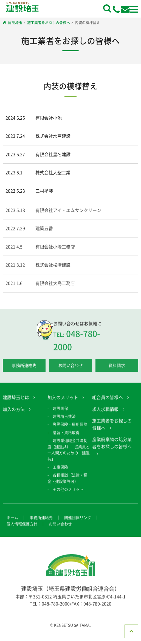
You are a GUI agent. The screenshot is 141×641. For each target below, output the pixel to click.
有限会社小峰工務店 (55, 250)
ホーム (12, 521)
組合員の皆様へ (107, 401)
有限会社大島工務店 (55, 286)
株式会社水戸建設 (52, 136)
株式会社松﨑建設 (52, 268)
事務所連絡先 (24, 369)
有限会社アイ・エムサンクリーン (68, 213)
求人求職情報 (105, 412)
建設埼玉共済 (64, 420)
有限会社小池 (48, 117)
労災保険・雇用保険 (70, 428)
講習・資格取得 (66, 436)
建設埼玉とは (16, 401)
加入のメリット (62, 401)
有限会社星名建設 (52, 154)
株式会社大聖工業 (52, 172)
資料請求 (117, 369)
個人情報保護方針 (22, 527)
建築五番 (44, 232)
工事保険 (60, 470)
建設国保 (60, 411)
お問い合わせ (70, 369)
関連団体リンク (77, 521)
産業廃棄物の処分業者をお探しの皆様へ (112, 446)
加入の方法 (14, 412)
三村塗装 (44, 190)
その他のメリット (68, 493)
